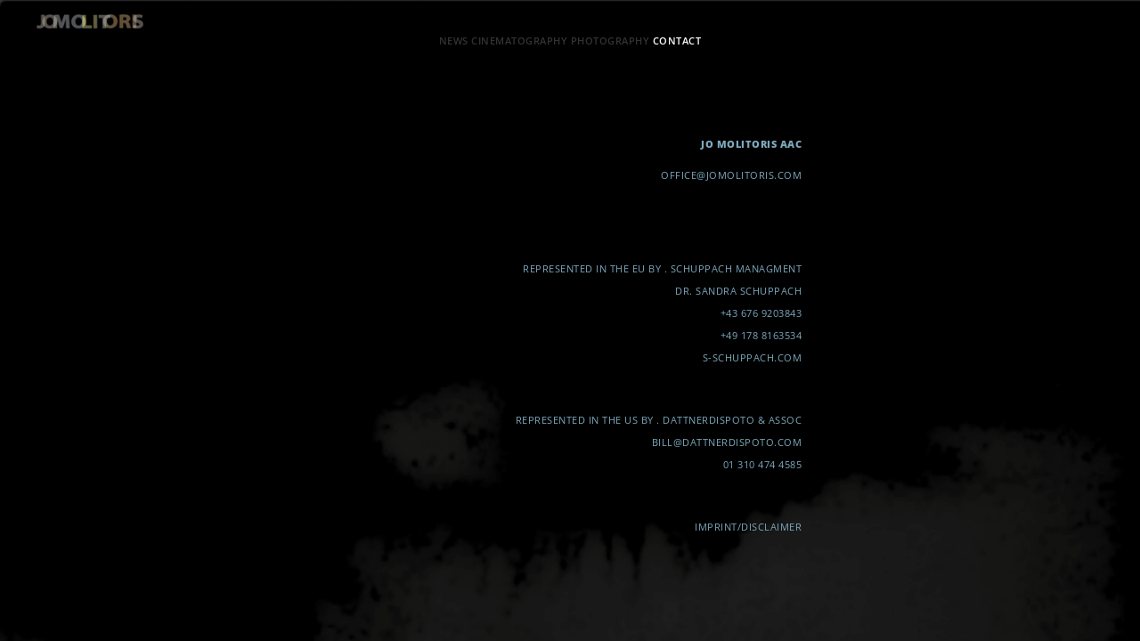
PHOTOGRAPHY (610, 40)
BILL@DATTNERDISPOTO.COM (727, 442)
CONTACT (677, 40)
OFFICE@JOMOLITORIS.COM (731, 175)
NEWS (453, 40)
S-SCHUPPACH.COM (752, 357)
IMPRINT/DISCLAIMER (748, 526)
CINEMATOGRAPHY (519, 40)
